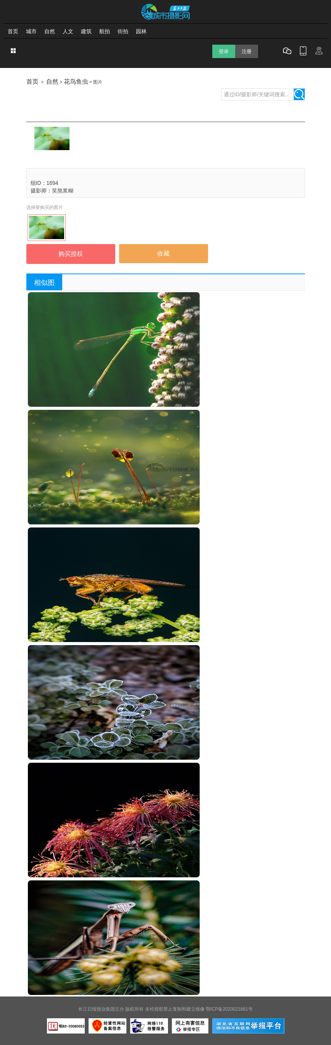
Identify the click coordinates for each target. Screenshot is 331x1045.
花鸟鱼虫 (76, 81)
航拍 (104, 31)
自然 (49, 31)
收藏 (163, 253)
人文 (68, 31)
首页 (13, 31)
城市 (31, 31)
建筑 (86, 31)
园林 (141, 31)
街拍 (123, 31)
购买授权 (70, 254)
